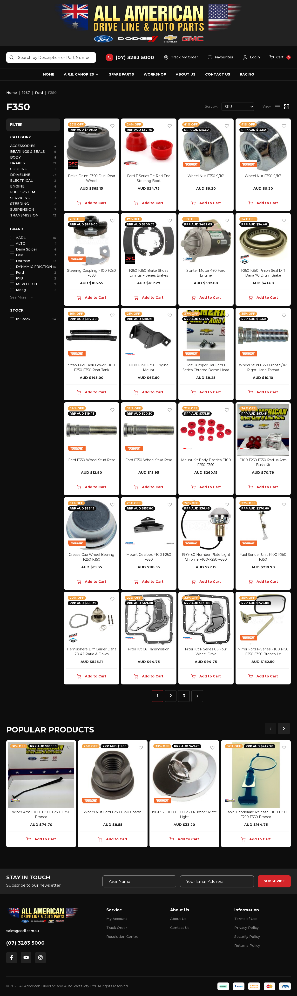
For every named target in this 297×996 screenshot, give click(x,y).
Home (48, 74)
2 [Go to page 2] (170, 696)
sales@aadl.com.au (22, 931)
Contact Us (217, 74)
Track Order (116, 928)
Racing (247, 74)
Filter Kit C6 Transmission (148, 649)
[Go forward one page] (197, 696)
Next (284, 728)
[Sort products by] (238, 107)
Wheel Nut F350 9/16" (206, 176)
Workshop (155, 74)
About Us (186, 74)
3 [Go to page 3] (184, 696)
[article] (41, 794)
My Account (116, 919)
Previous (270, 728)
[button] (251, 57)
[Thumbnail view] (287, 107)
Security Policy (247, 936)
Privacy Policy (246, 928)
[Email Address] (217, 881)
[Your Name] (139, 881)
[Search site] (11, 57)
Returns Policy (247, 945)
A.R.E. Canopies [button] (79, 74)
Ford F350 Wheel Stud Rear (91, 460)
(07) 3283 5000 (25, 943)
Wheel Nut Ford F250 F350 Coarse (113, 812)
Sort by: (211, 106)
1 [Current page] (157, 696)
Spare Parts (121, 74)
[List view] (277, 107)
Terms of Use (245, 919)
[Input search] (51, 57)
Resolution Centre (122, 936)
